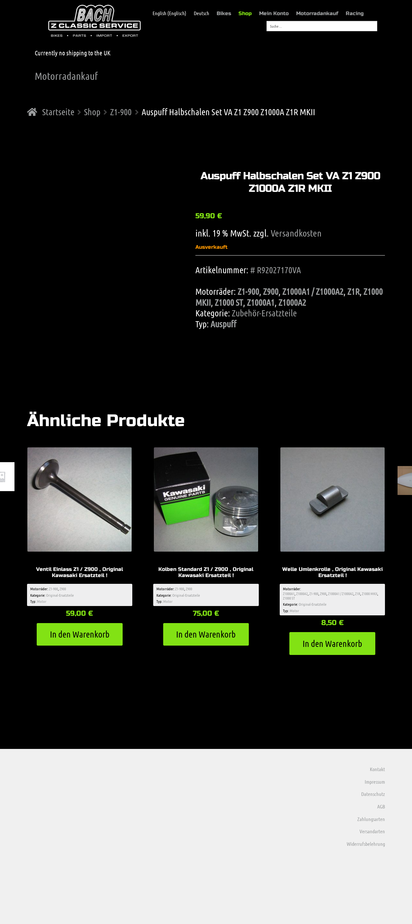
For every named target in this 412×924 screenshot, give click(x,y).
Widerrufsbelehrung (366, 844)
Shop (245, 13)
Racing (355, 13)
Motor (41, 601)
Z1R (353, 291)
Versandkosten (296, 232)
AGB (381, 806)
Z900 (270, 291)
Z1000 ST (229, 302)
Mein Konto (274, 13)
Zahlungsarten (371, 819)
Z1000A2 (292, 302)
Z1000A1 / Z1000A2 (312, 291)
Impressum (375, 782)
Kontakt (377, 769)
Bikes (224, 13)
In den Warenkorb (79, 634)
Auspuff (223, 324)
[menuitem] (166, 13)
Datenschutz (373, 794)
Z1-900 (121, 112)
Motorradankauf (317, 13)
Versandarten (372, 831)
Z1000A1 (261, 302)
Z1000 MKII (369, 593)
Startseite (58, 112)
